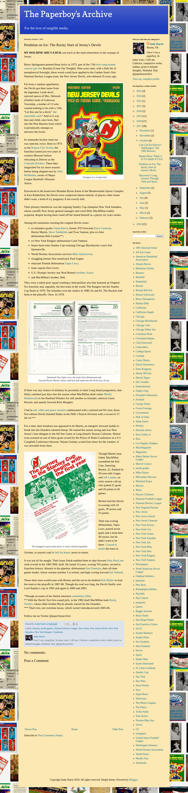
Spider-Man (142, 659)
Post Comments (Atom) (50, 735)
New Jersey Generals (146, 520)
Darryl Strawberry (145, 364)
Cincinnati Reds (144, 334)
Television (141, 698)
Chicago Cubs (143, 325)
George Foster (143, 403)
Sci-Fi (139, 628)
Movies (139, 485)
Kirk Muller (107, 580)
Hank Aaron (142, 421)
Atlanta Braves (143, 264)
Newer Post (31, 729)
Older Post (117, 729)
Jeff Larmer (109, 477)
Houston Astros (144, 430)
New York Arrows (145, 525)
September (145, 187)
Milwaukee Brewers (146, 477)
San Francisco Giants (147, 624)
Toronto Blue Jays (145, 720)
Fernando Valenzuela (146, 395)
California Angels (145, 312)
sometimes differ (81, 596)
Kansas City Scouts (42, 147)
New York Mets (144, 546)
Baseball (140, 277)
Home (74, 729)
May (142, 207)
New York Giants (145, 533)
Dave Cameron (102, 228)
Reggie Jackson (144, 611)
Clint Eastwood (144, 342)
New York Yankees (145, 560)
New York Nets (144, 551)
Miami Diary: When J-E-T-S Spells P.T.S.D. (151, 158)
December (145, 130)
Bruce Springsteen (145, 299)
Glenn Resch (60, 228)
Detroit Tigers (143, 377)
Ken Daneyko (93, 568)
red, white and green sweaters (50, 410)
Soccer (139, 650)
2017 (139, 126)
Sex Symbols (142, 641)
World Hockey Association (149, 749)
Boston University (145, 294)
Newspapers (142, 564)
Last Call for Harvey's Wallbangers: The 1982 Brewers (150, 147)
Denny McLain (143, 373)
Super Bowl (142, 694)
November (145, 135)
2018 (139, 121)
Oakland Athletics (145, 576)
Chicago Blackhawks (146, 320)
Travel (139, 724)
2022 (139, 101)
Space (139, 654)
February (144, 217)
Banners (140, 272)
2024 (139, 96)
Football (140, 399)
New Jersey (83, 628)
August (144, 192)
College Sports (143, 351)
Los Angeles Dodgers (147, 443)
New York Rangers (43, 632)
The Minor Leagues (146, 702)
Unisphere (141, 733)
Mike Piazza (142, 472)
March (143, 212)
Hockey (36, 628)
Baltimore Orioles (145, 268)
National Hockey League (65, 628)
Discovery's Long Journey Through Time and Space (149, 178)
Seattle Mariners (144, 633)
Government (142, 412)
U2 (137, 729)
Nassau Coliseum (145, 494)
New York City (143, 529)
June (142, 202)
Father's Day (142, 390)
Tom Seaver (142, 716)
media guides (47, 628)
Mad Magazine (143, 447)
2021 (139, 106)
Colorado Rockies (34, 163)
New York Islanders (146, 538)
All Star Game (143, 252)
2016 (139, 224)
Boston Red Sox (144, 290)
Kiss (138, 438)
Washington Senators (146, 745)
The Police (141, 707)
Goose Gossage (144, 408)
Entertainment (143, 386)
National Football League (149, 498)
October (144, 140)
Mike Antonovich (82, 254)
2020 (139, 111)
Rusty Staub (142, 615)
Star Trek (140, 676)
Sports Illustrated (144, 663)
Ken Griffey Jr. (143, 434)
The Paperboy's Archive (68, 14)
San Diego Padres (145, 619)
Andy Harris (157, 44)
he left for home (61, 552)
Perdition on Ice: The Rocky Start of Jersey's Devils (150, 167)
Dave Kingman (143, 369)
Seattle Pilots (142, 637)
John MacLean (115, 560)
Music (139, 490)
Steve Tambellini (58, 232)
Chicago (140, 316)
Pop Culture (142, 598)
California (141, 307)
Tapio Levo (71, 263)
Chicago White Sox (146, 329)
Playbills (140, 593)
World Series (142, 754)
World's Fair (142, 758)
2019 (139, 116)
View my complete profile (146, 79)
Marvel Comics (144, 463)
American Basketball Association (146, 258)
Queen (139, 606)
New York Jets (143, 542)
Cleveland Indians (145, 338)
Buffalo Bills (142, 303)
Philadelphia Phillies (146, 589)
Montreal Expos (144, 481)
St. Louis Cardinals (146, 668)
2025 (139, 91)
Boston (139, 285)
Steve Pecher (142, 685)
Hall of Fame (142, 417)
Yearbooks (58, 632)
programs (140, 602)
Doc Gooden (142, 382)
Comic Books (143, 360)
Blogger (133, 779)
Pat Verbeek (116, 572)
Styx (138, 689)
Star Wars (141, 681)
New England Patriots (147, 507)
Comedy (140, 355)
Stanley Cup (142, 672)
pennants (140, 580)
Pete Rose (141, 584)
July (142, 197)
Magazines (141, 452)
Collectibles (142, 347)
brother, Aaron (85, 272)
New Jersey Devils (98, 628)
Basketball (141, 281)
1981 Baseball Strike (146, 247)
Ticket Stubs (142, 711)
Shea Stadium (143, 646)
